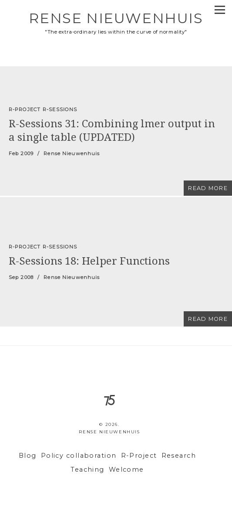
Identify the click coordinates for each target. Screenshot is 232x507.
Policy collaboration (79, 455)
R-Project (139, 455)
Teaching (87, 469)
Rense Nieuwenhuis (116, 18)
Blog (28, 455)
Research (178, 455)
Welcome (126, 469)
